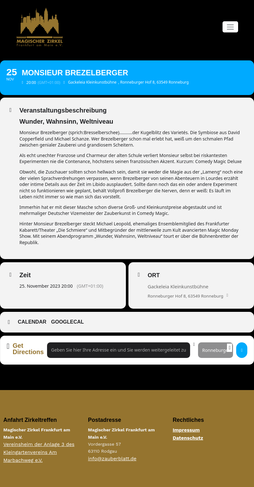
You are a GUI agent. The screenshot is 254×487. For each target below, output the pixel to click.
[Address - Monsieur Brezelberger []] (118, 350)
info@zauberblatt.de (110, 458)
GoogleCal (67, 322)
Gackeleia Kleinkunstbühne (178, 286)
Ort (154, 275)
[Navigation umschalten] (230, 26)
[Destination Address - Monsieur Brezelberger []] (215, 350)
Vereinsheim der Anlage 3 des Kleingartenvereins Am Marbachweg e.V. (42, 451)
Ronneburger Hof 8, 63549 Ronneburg (188, 296)
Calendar (32, 322)
